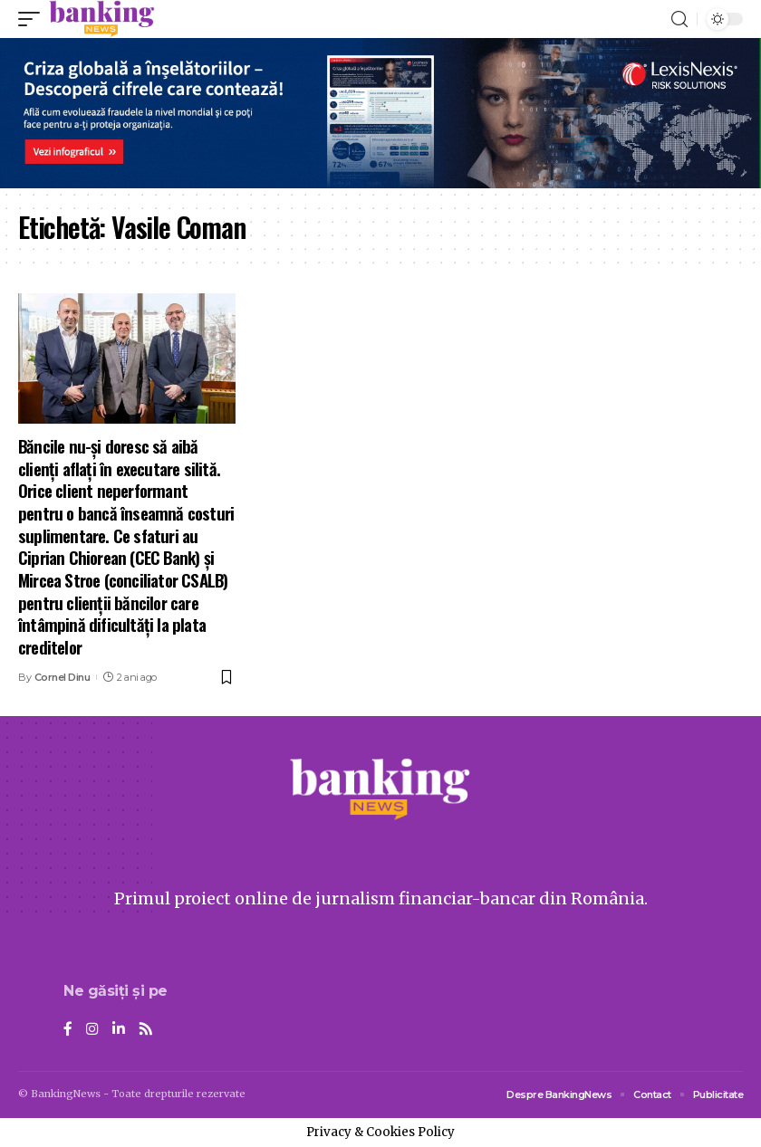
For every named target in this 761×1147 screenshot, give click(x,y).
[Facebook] (67, 1030)
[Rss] (146, 1030)
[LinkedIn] (118, 1030)
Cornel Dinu (62, 677)
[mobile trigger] (33, 19)
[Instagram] (92, 1030)
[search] (679, 19)
